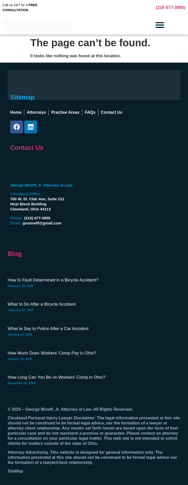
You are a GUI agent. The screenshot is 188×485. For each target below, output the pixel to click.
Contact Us (26, 147)
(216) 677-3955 (37, 218)
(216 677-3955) (170, 7)
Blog (15, 253)
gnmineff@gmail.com (42, 223)
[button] (160, 25)
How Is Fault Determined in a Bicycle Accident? (53, 280)
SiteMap (15, 471)
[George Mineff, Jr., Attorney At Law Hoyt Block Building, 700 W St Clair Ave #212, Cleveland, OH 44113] (147, 206)
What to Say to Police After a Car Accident (48, 328)
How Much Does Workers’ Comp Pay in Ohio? (52, 353)
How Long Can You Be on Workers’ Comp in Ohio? (56, 377)
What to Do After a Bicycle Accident (41, 304)
